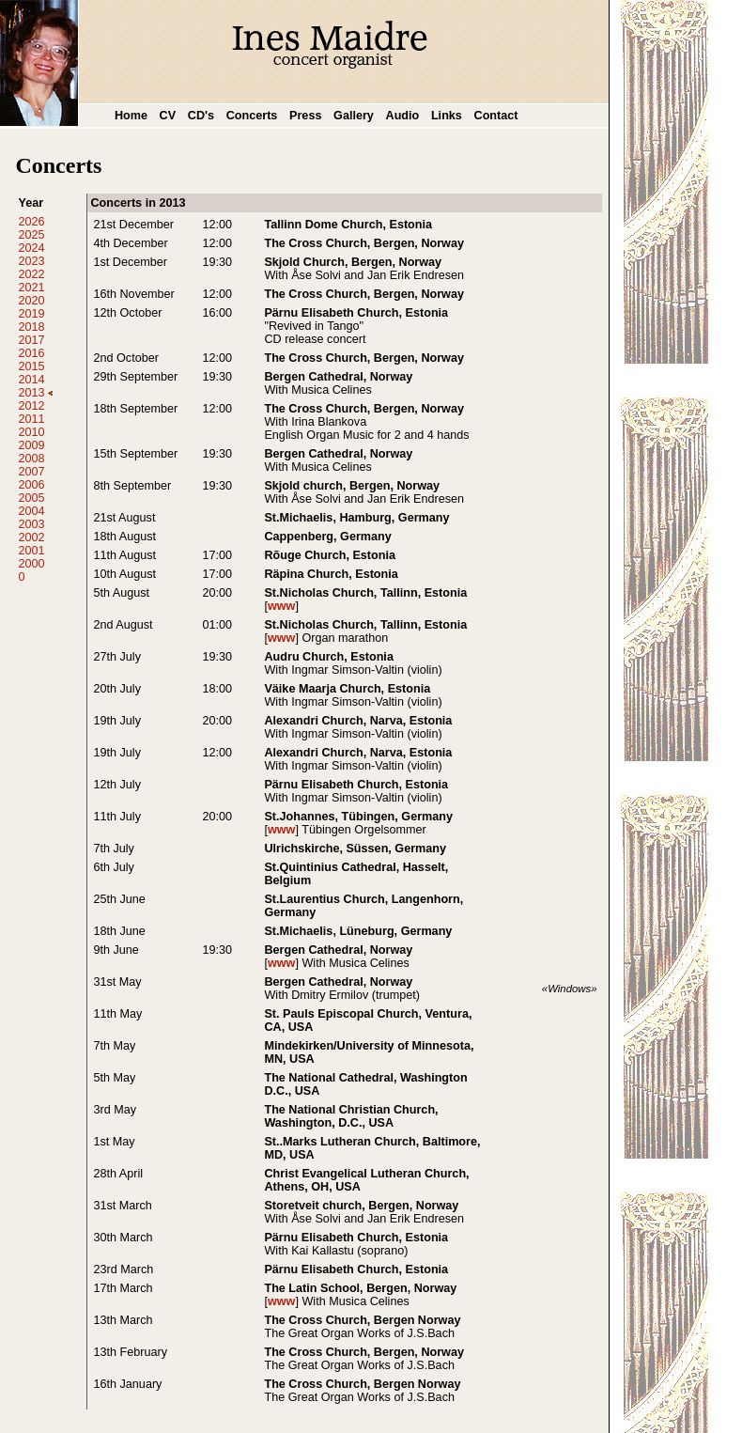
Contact (496, 115)
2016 (31, 353)
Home (131, 115)
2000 (31, 563)
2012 (31, 406)
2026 (31, 221)
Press (305, 115)
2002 (31, 537)
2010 (31, 432)
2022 (31, 274)
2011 (31, 419)
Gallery (353, 115)
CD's (201, 115)
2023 (31, 261)
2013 (35, 392)
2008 (31, 458)
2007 (31, 471)
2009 (31, 445)
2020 (31, 300)
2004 (31, 511)
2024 (31, 248)
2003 (31, 524)
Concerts (252, 115)
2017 (31, 340)
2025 (31, 234)
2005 (31, 498)
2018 (31, 327)
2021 (31, 287)
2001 (31, 550)
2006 (31, 484)
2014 (31, 379)
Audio (403, 115)
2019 (31, 313)
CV (168, 115)
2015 (31, 366)
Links (446, 115)
